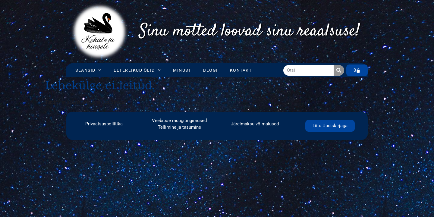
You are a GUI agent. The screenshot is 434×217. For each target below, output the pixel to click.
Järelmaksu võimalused (255, 124)
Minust (182, 70)
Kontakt (241, 70)
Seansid (88, 70)
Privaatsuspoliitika (104, 124)
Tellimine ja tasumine (179, 127)
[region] (250, 31)
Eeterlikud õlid (137, 70)
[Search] (339, 70)
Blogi (210, 70)
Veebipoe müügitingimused (179, 120)
